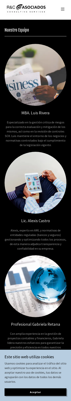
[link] (26, 9)
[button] (62, 9)
